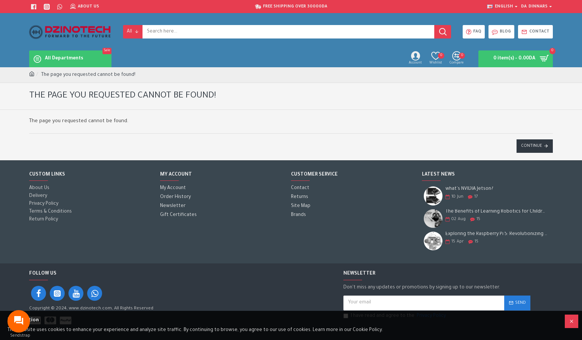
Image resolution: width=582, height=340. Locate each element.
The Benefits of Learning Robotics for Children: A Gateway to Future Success (496, 211)
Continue (531, 146)
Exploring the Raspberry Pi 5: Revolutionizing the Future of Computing (496, 234)
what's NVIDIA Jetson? (469, 189)
